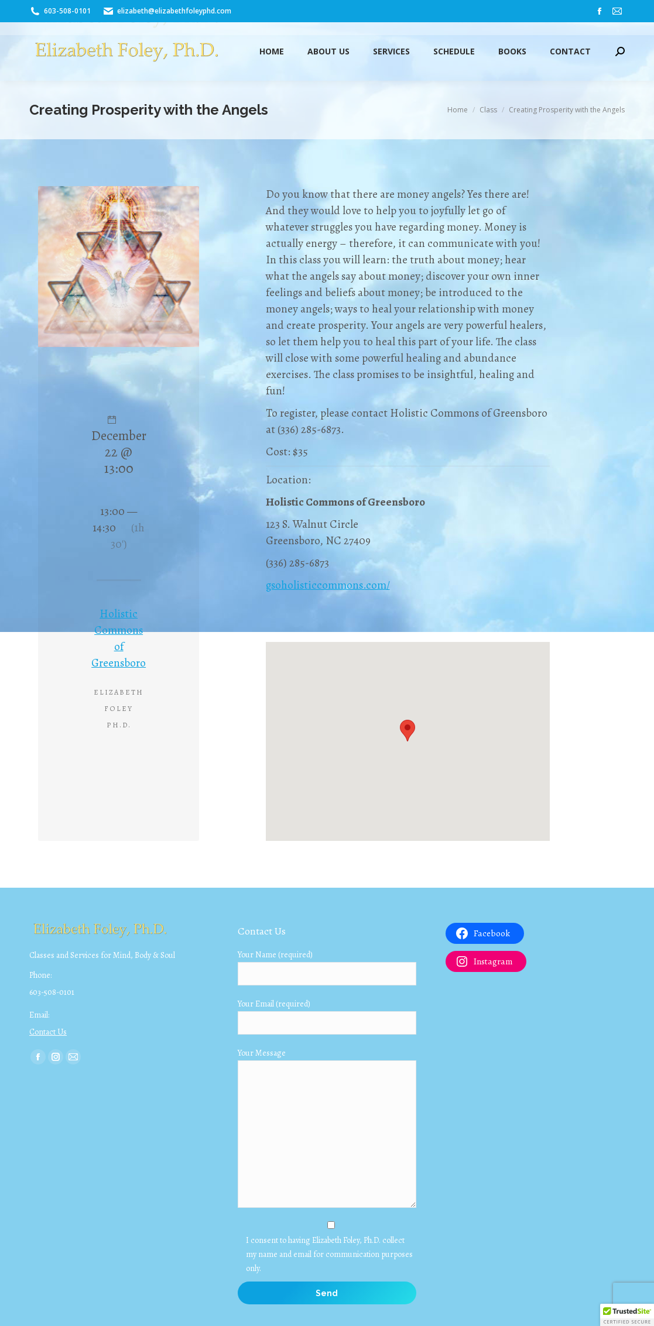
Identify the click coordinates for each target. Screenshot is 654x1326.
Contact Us (48, 1032)
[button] (627, 1315)
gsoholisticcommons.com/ (328, 585)
